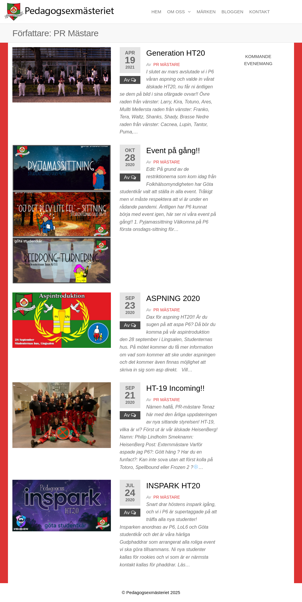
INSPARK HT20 (173, 485)
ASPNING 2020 (173, 298)
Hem (156, 11)
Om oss (176, 11)
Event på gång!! (173, 150)
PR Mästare (166, 64)
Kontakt (259, 11)
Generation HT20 (175, 53)
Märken (206, 11)
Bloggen (232, 11)
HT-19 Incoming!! (175, 388)
